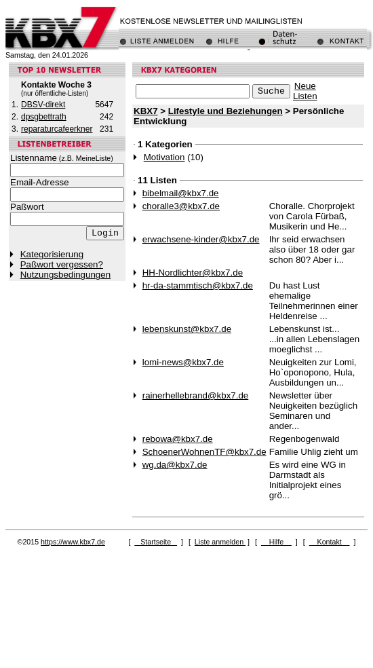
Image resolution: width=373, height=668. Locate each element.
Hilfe (276, 542)
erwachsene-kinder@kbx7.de (201, 239)
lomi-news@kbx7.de (183, 362)
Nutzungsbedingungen (65, 275)
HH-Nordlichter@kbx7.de (192, 272)
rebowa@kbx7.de (177, 439)
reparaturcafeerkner (56, 129)
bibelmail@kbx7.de (180, 193)
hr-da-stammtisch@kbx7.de (197, 285)
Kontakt (329, 542)
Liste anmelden (220, 542)
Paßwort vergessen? (61, 264)
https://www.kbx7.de (73, 542)
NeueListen (305, 91)
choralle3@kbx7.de (181, 206)
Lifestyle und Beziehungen (225, 111)
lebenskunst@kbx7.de (186, 329)
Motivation (164, 157)
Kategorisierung (51, 254)
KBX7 (146, 111)
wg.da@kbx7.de (175, 465)
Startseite (155, 542)
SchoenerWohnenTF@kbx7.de (204, 452)
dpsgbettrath (43, 117)
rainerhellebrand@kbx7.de (195, 395)
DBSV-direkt (43, 104)
